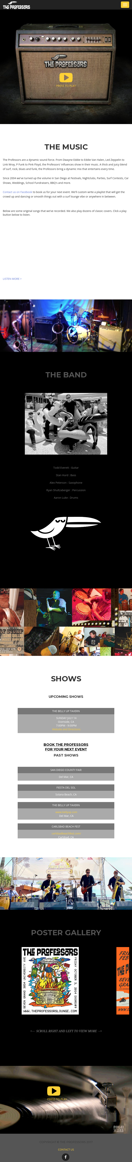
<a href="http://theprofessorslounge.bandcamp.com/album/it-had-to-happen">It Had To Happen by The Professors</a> (66, 224)
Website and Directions (66, 729)
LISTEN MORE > (12, 279)
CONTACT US (66, 1149)
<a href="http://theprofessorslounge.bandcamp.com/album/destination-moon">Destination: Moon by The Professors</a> (66, 251)
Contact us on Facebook (17, 192)
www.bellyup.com (66, 812)
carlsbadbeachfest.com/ (66, 833)
